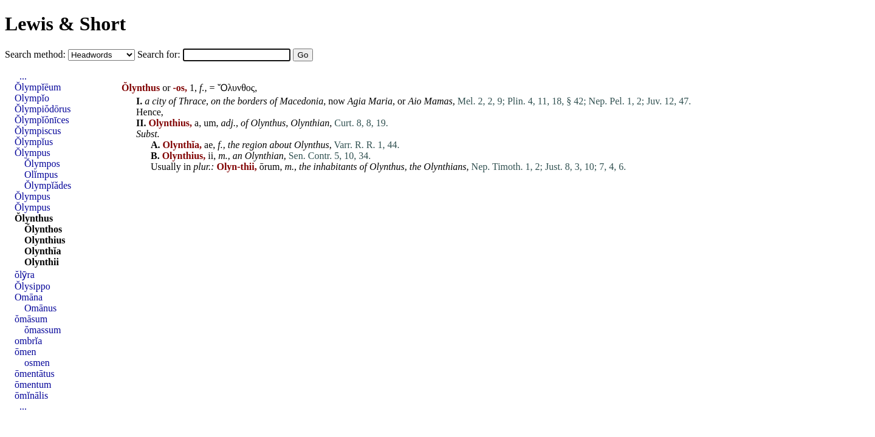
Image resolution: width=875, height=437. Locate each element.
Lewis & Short (65, 24)
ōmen (25, 352)
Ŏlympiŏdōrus (42, 109)
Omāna (29, 297)
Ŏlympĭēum (38, 87)
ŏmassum (42, 330)
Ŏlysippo (32, 286)
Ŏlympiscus (38, 131)
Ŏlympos (42, 163)
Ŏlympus (32, 152)
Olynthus (268, 123)
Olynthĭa (42, 251)
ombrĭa (28, 341)
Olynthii (41, 262)
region (254, 145)
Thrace (192, 101)
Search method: (36, 54)
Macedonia (301, 101)
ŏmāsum (31, 319)
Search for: (160, 54)
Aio (414, 101)
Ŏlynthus (34, 218)
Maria (380, 101)
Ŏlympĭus (34, 142)
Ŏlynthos (43, 229)
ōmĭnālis (31, 395)
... (23, 76)
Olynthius (45, 240)
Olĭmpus (41, 174)
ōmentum (33, 384)
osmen (37, 362)
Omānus (40, 308)
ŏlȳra (25, 274)
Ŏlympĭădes (47, 185)
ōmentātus (35, 373)
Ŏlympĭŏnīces (42, 120)
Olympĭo (32, 98)
